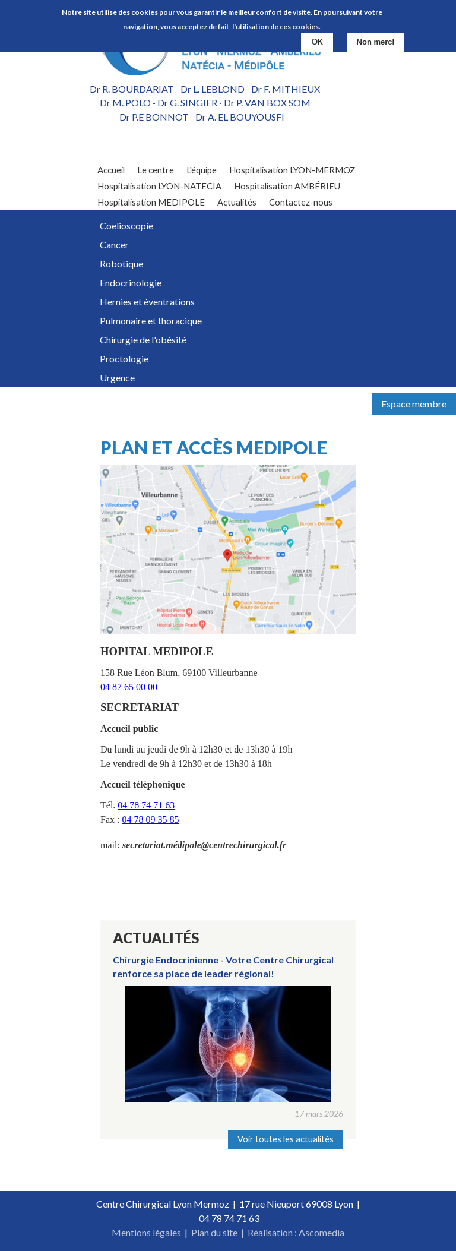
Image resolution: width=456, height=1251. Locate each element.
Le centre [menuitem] (155, 170)
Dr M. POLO (125, 102)
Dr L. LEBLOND (212, 88)
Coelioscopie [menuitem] (126, 225)
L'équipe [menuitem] (201, 170)
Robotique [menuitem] (121, 263)
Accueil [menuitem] (111, 170)
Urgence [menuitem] (117, 377)
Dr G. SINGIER (187, 102)
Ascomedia (321, 1232)
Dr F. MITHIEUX (285, 88)
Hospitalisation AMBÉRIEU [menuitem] (287, 186)
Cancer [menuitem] (114, 244)
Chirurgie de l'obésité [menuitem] (143, 339)
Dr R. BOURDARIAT (132, 88)
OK (317, 41)
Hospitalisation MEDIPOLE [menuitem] (151, 202)
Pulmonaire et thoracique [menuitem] (151, 320)
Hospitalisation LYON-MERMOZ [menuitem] (292, 170)
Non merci (376, 41)
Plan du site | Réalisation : (245, 1232)
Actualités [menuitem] (236, 202)
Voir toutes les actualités (286, 1139)
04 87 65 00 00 (128, 687)
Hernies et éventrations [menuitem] (147, 301)
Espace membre (413, 403)
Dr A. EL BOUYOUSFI (239, 116)
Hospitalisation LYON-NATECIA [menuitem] (159, 186)
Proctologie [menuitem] (124, 358)
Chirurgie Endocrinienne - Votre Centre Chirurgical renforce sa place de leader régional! (223, 966)
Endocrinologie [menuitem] (131, 282)
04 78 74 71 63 (146, 805)
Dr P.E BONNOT (154, 116)
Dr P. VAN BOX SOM (267, 102)
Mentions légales (146, 1232)
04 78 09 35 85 (150, 819)
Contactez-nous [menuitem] (300, 202)
